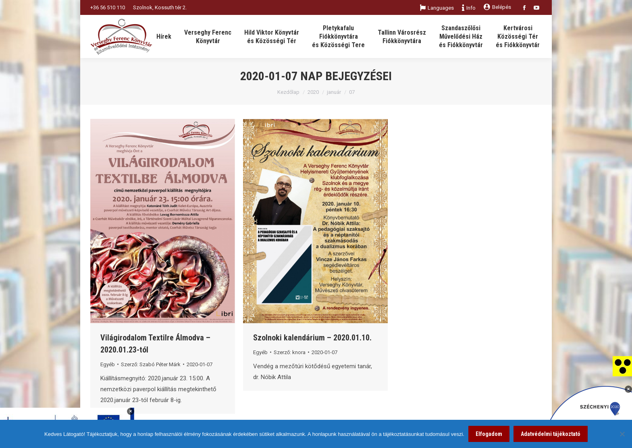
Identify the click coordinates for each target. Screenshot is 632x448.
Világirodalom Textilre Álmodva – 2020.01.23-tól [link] (155, 344)
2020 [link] (313, 92)
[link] (622, 365)
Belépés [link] (497, 7)
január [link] (334, 92)
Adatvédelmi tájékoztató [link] (550, 434)
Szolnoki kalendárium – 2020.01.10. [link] (312, 337)
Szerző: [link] (151, 364)
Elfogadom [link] (489, 434)
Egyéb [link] (107, 364)
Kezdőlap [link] (288, 92)
